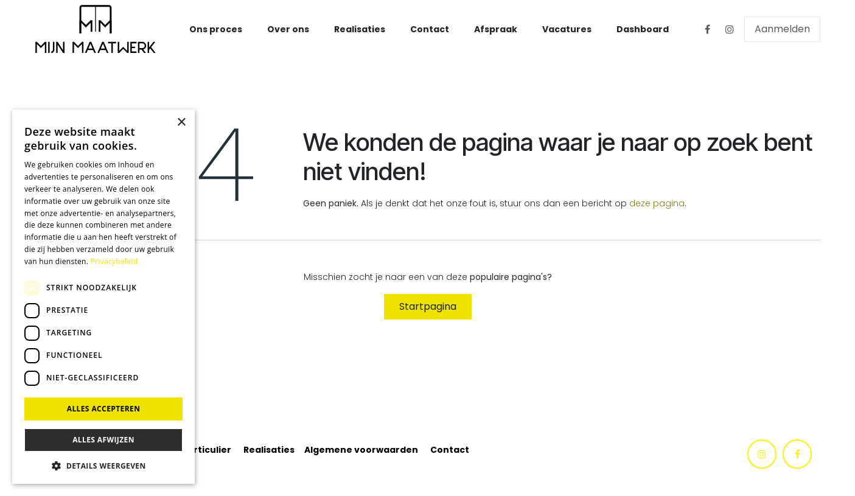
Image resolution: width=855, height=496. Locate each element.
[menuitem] (215, 29)
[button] (103, 465)
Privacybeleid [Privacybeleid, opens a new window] (114, 261)
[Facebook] (707, 29)
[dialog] (103, 297)
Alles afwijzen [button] (103, 440)
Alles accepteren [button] (104, 408)
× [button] (181, 122)
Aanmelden (782, 29)
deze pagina (657, 203)
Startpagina (427, 306)
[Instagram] (729, 29)
